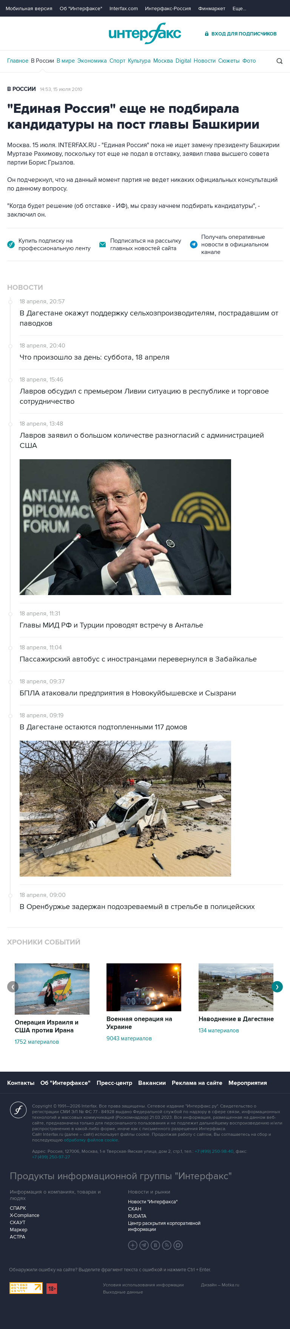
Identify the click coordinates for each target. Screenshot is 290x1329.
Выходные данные (123, 1292)
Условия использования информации (143, 1285)
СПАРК (18, 1208)
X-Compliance (24, 1215)
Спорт (117, 60)
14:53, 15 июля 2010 (61, 89)
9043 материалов (129, 1038)
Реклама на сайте (197, 1083)
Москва (163, 60)
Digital (183, 60)
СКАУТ (17, 1223)
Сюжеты (229, 60)
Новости (205, 60)
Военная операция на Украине (139, 1023)
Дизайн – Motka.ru (220, 1285)
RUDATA (137, 1216)
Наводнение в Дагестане (236, 1019)
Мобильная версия (29, 8)
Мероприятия (247, 1083)
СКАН (134, 1209)
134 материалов (219, 1030)
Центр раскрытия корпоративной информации (164, 1226)
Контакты (20, 1083)
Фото (249, 60)
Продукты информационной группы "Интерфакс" (121, 1176)
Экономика (92, 60)
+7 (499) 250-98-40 (214, 1151)
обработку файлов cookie (91, 1140)
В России (42, 60)
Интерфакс (145, 33)
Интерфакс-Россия (168, 8)
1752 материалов (37, 1041)
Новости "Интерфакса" (152, 1202)
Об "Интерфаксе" (81, 8)
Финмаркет (211, 8)
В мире (66, 60)
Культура (139, 60)
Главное (17, 60)
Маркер (18, 1230)
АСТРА (17, 1237)
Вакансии (152, 1083)
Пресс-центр (114, 1083)
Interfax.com (124, 8)
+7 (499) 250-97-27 (51, 1157)
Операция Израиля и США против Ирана (47, 1026)
